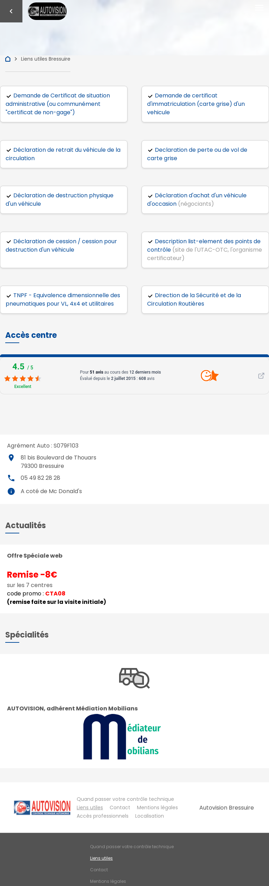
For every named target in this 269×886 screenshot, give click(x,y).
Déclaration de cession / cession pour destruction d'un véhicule (61, 245)
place (11, 458)
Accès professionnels (103, 816)
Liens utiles (90, 807)
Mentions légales (157, 807)
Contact (120, 807)
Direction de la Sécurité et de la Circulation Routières (194, 299)
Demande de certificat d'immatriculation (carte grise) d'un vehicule (196, 103)
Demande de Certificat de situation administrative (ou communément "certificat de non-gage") (58, 103)
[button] (31, 335)
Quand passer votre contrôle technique (125, 799)
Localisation (149, 816)
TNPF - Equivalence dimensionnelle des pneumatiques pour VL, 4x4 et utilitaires (63, 299)
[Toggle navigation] (259, 8)
